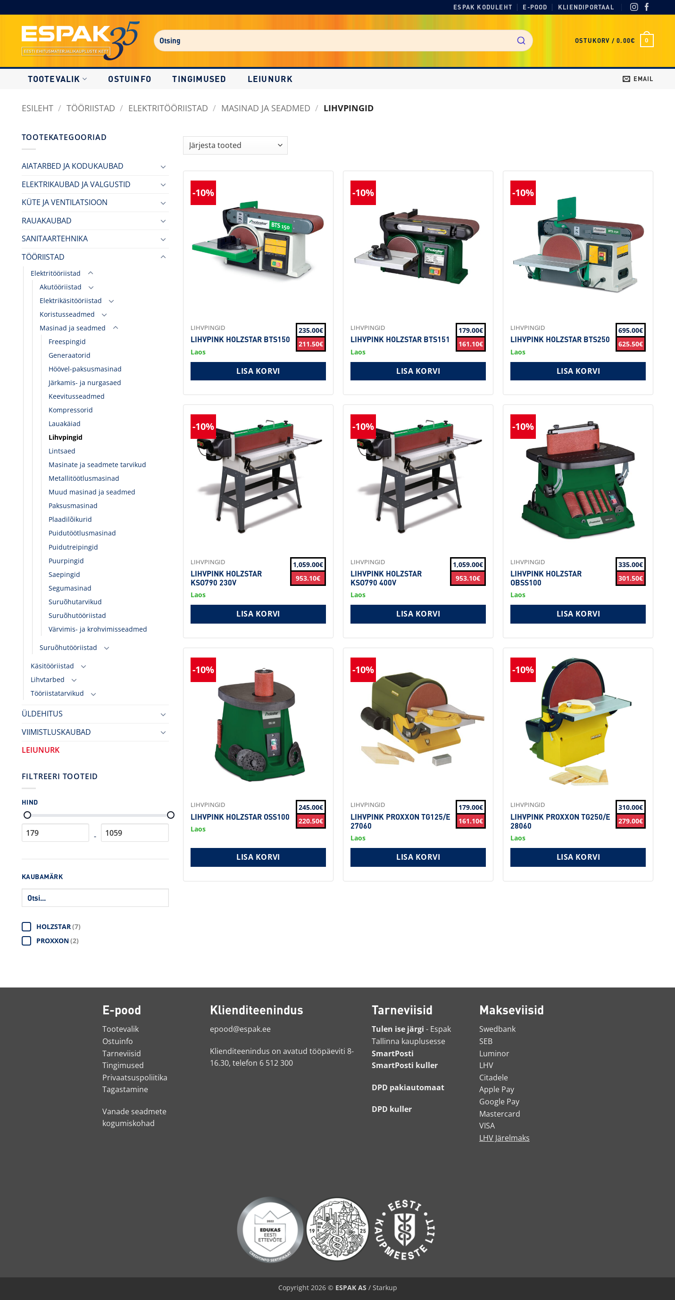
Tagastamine (125, 1089)
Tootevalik (57, 79)
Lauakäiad (65, 423)
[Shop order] (235, 145)
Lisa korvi (258, 371)
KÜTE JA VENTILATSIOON (65, 202)
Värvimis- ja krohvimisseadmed (98, 629)
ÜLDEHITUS (42, 713)
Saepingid (64, 574)
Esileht (37, 108)
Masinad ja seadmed (265, 108)
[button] (614, 40)
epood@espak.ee (240, 1029)
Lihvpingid (66, 437)
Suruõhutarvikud (75, 601)
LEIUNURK (270, 79)
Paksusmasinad (73, 505)
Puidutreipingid (73, 547)
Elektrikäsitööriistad (71, 300)
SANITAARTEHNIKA (55, 238)
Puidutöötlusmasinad (82, 532)
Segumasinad (70, 588)
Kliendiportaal (586, 7)
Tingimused (199, 79)
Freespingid (67, 341)
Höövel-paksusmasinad (85, 368)
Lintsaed (62, 450)
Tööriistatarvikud (57, 693)
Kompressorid (71, 409)
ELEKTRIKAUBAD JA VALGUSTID (76, 184)
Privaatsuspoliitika (134, 1077)
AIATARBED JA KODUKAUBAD (73, 166)
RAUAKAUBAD (47, 220)
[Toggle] (163, 166)
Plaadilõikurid (70, 519)
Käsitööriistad (52, 665)
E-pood (535, 7)
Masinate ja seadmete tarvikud (97, 464)
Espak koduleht (482, 7)
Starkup (385, 1287)
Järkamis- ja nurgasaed (85, 382)
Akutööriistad (61, 286)
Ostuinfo (129, 79)
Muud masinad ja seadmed (92, 491)
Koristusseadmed (67, 314)
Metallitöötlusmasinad (84, 478)
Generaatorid (70, 355)
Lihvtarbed (48, 679)
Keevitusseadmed (77, 396)
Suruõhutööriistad (77, 615)
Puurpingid (66, 560)
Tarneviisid (121, 1053)
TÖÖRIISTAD (91, 108)
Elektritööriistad (168, 108)
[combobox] (343, 40)
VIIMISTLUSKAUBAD (56, 732)
